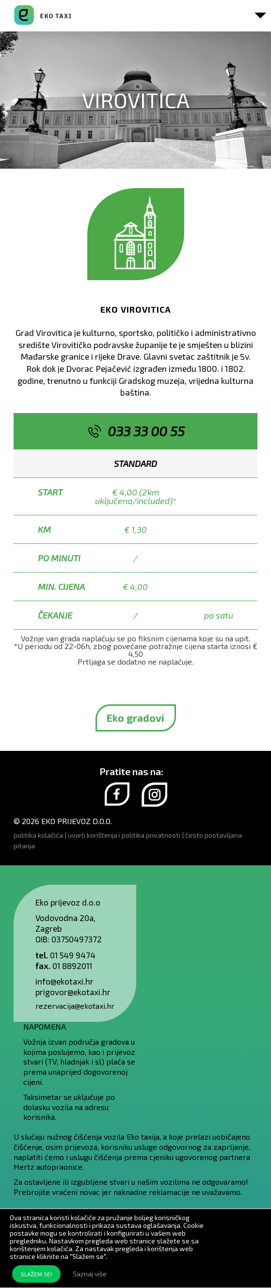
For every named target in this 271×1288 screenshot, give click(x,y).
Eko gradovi (135, 718)
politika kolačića (38, 835)
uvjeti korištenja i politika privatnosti (124, 835)
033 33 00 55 (146, 431)
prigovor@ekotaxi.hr (73, 992)
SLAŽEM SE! (36, 1274)
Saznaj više (90, 1274)
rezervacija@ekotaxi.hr (74, 1005)
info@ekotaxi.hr (64, 981)
